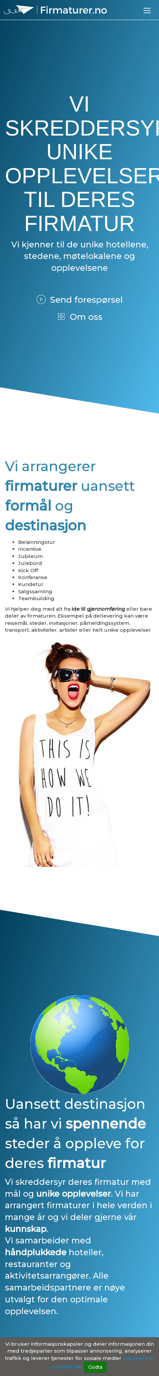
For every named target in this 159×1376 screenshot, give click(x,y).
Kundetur (30, 584)
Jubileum (30, 556)
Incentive (29, 549)
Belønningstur (36, 542)
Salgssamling (35, 591)
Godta (95, 1367)
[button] (147, 10)
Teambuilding (36, 598)
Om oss (79, 317)
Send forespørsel (80, 299)
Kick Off (28, 570)
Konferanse (32, 577)
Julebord (30, 563)
